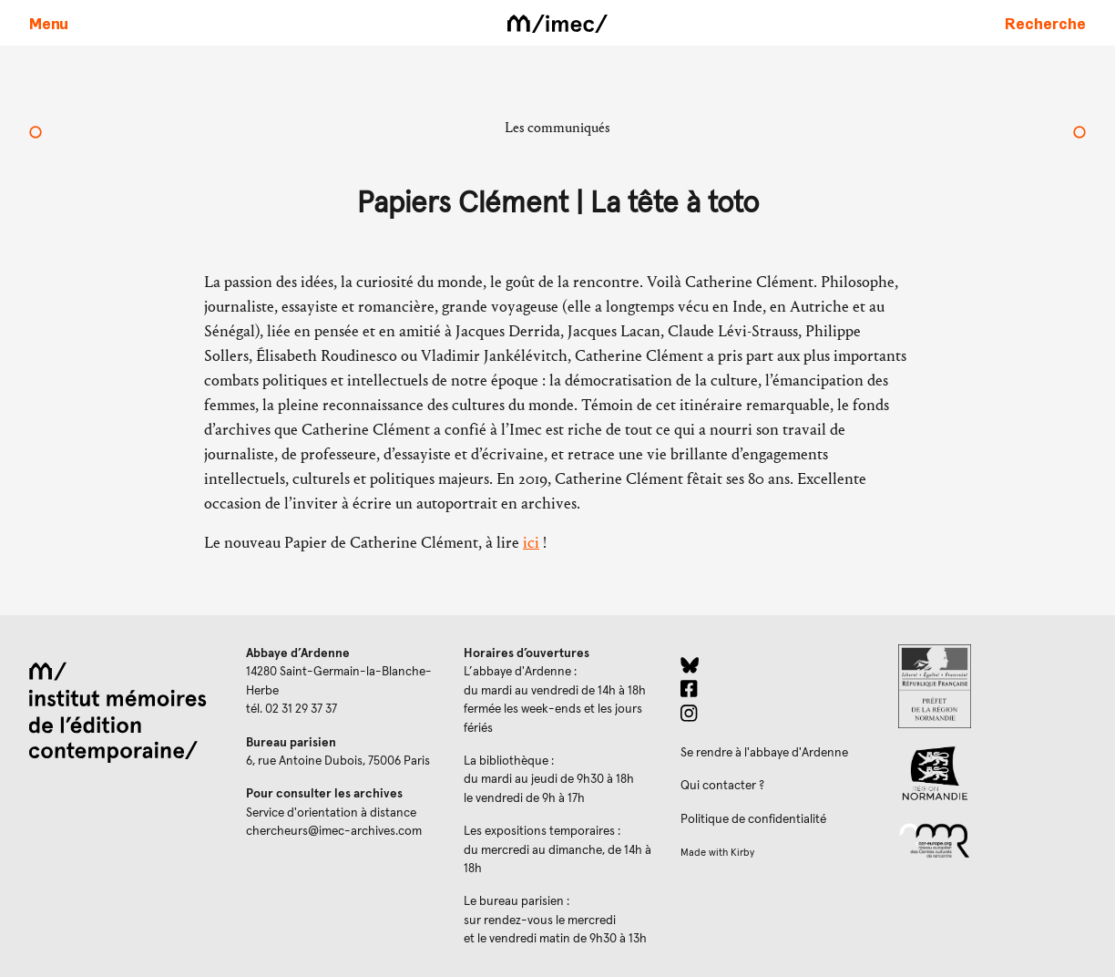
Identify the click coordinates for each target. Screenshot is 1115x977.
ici (531, 542)
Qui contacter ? (722, 785)
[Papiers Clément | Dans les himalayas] (1079, 134)
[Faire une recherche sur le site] (1045, 23)
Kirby (742, 853)
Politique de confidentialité (753, 819)
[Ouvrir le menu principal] (48, 23)
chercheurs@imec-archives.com (334, 831)
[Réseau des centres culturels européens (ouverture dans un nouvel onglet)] (992, 839)
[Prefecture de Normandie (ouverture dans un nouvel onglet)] (992, 686)
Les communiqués (557, 127)
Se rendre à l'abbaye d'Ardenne (764, 752)
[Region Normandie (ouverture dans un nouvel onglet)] (992, 773)
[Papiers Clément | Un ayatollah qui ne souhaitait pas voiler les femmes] (35, 134)
